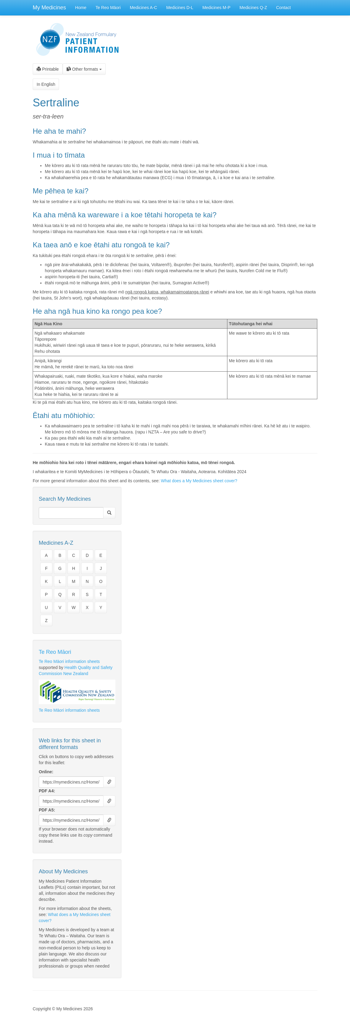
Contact (283, 7)
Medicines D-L (179, 7)
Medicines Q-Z (253, 7)
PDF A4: (47, 790)
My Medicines (49, 8)
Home (80, 7)
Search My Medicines (65, 499)
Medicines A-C (143, 7)
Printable (48, 69)
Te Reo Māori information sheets (69, 661)
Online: (46, 771)
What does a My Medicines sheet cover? (199, 480)
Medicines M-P (216, 7)
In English (46, 84)
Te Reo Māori (108, 7)
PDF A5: (47, 810)
